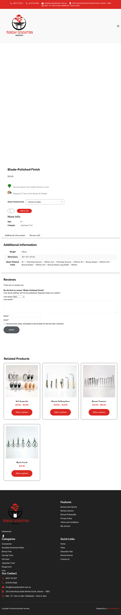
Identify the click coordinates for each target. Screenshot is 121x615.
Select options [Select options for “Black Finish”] (22, 473)
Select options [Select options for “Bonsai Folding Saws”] (60, 412)
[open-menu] (118, 26)
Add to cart (24, 211)
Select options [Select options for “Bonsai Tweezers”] (99, 412)
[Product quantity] (11, 211)
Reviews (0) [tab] (35, 235)
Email (6, 320)
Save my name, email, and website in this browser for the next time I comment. (35, 324)
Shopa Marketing (113, 608)
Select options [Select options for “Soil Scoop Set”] (22, 412)
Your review (8, 299)
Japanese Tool (26, 225)
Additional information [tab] (15, 235)
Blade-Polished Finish (16, 202)
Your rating (8, 297)
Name (6, 316)
